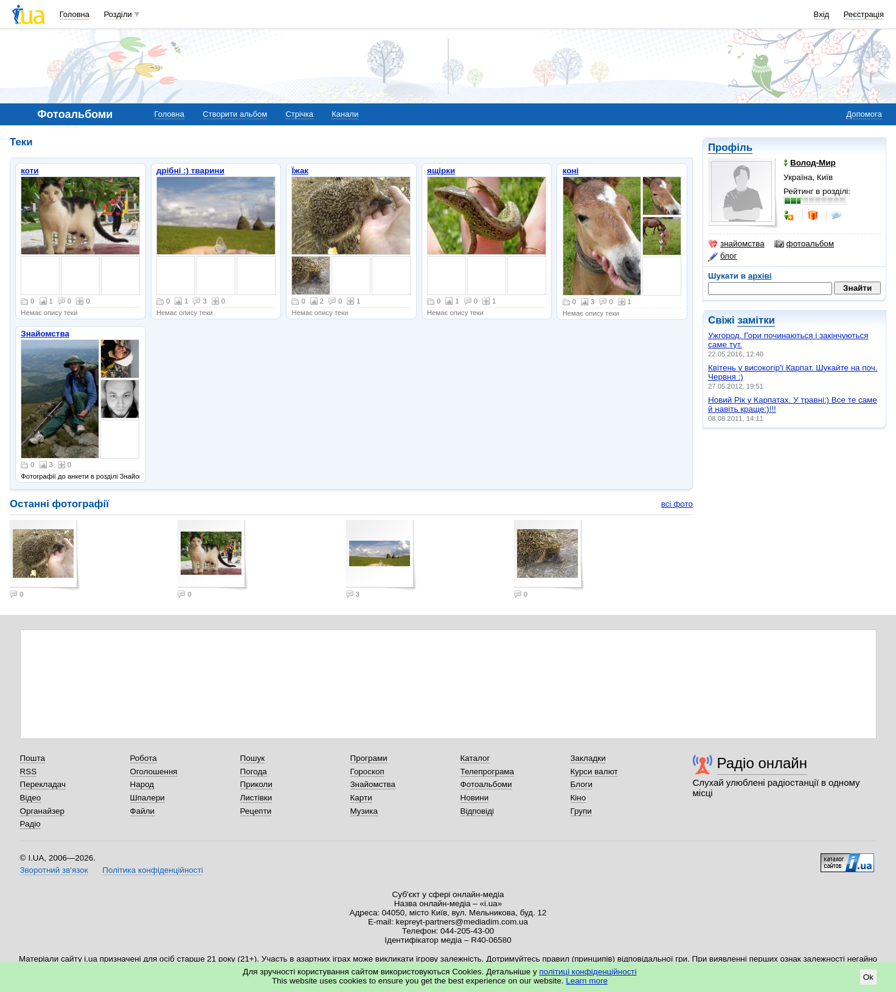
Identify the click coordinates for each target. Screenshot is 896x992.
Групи (581, 811)
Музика (364, 811)
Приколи (256, 784)
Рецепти (256, 811)
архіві (760, 275)
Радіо (30, 823)
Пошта (32, 758)
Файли (142, 811)
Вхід (822, 14)
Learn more (587, 980)
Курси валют (594, 771)
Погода (253, 771)
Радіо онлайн (762, 763)
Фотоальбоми (486, 784)
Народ (142, 784)
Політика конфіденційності (152, 870)
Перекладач (43, 784)
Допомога (863, 114)
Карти (361, 797)
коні (571, 170)
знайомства (736, 244)
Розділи (118, 14)
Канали (345, 114)
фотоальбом (804, 244)
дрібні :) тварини (190, 170)
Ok (868, 977)
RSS (28, 771)
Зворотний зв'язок (54, 870)
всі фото (677, 503)
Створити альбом (235, 114)
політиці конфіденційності (588, 971)
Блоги (582, 784)
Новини (474, 797)
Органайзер (42, 811)
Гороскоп (367, 771)
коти (29, 170)
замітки (756, 320)
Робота (143, 758)
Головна (74, 14)
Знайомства (45, 333)
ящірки (441, 170)
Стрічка (299, 114)
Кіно (578, 797)
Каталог (475, 758)
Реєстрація (864, 14)
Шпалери (147, 797)
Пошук (252, 758)
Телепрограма (487, 771)
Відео (30, 797)
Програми (368, 758)
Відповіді (477, 811)
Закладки (588, 758)
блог (722, 256)
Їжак (299, 170)
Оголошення (154, 771)
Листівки (256, 797)
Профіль (730, 147)
